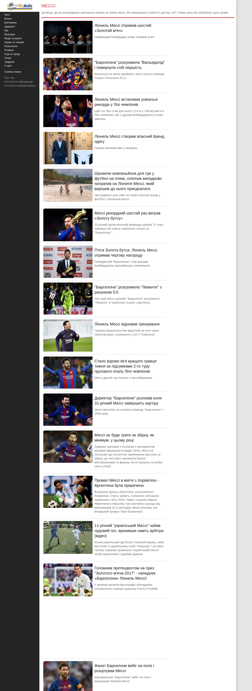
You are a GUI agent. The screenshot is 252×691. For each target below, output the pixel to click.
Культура (9, 34)
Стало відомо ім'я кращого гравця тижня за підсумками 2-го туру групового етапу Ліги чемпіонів (125, 366)
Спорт (8, 57)
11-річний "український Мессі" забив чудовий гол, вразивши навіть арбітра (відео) (128, 530)
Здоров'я (9, 26)
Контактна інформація (18, 81)
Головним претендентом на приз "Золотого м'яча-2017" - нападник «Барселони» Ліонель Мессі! (124, 573)
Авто (7, 14)
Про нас (9, 77)
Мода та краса (12, 38)
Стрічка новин (12, 71)
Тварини (9, 61)
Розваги (9, 50)
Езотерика (10, 22)
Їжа (6, 30)
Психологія (10, 46)
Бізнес (8, 18)
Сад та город (12, 54)
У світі (8, 65)
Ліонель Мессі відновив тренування (126, 324)
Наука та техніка (14, 42)
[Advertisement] (105, 628)
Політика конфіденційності (21, 85)
